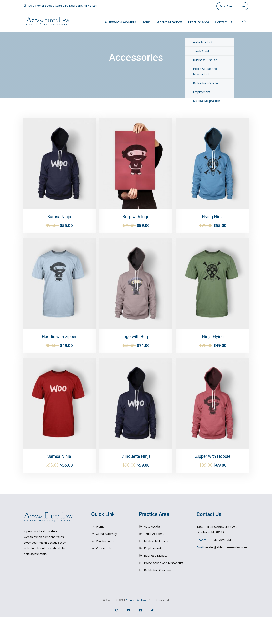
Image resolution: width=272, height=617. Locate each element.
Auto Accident (153, 526)
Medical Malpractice (157, 541)
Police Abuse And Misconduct (163, 563)
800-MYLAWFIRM (120, 22)
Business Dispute (156, 555)
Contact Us (223, 22)
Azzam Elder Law (136, 600)
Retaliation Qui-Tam (157, 570)
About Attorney (169, 22)
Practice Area (198, 22)
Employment (152, 548)
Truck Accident (154, 534)
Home (146, 22)
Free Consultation (232, 6)
